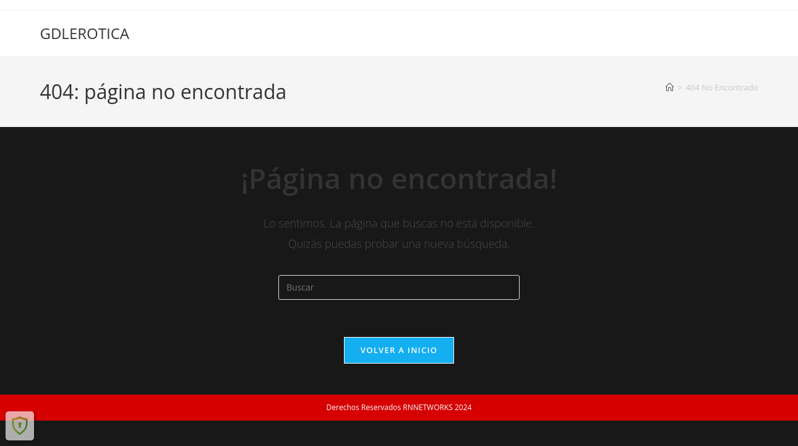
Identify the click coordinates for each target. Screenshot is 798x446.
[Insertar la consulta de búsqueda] (399, 287)
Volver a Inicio (399, 350)
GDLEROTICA (84, 33)
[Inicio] (670, 87)
